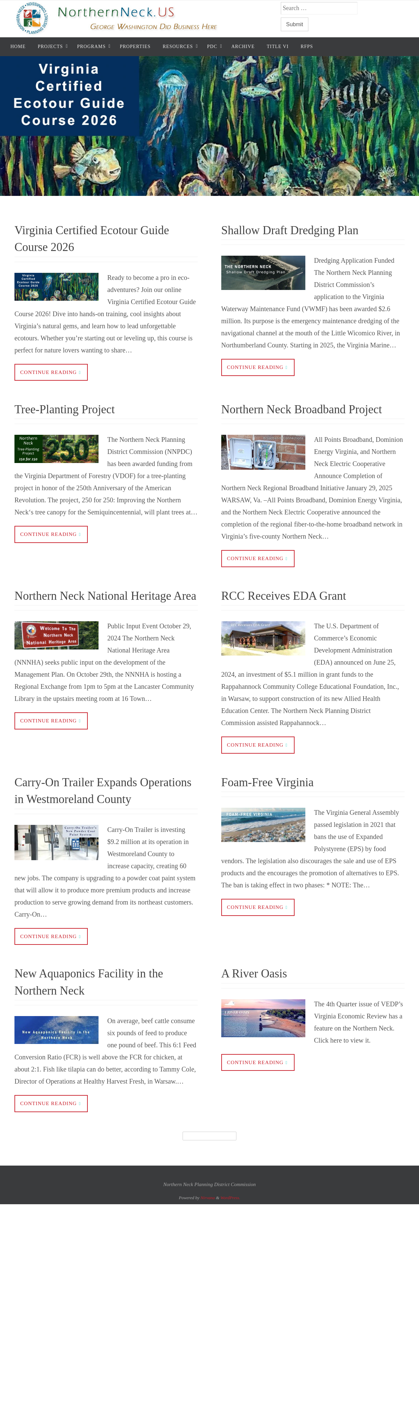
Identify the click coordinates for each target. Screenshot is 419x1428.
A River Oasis (261, 1008)
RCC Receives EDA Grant (296, 613)
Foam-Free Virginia (277, 800)
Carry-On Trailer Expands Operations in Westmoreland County (95, 817)
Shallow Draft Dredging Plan (303, 229)
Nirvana (207, 1233)
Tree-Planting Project (74, 409)
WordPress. (230, 1233)
